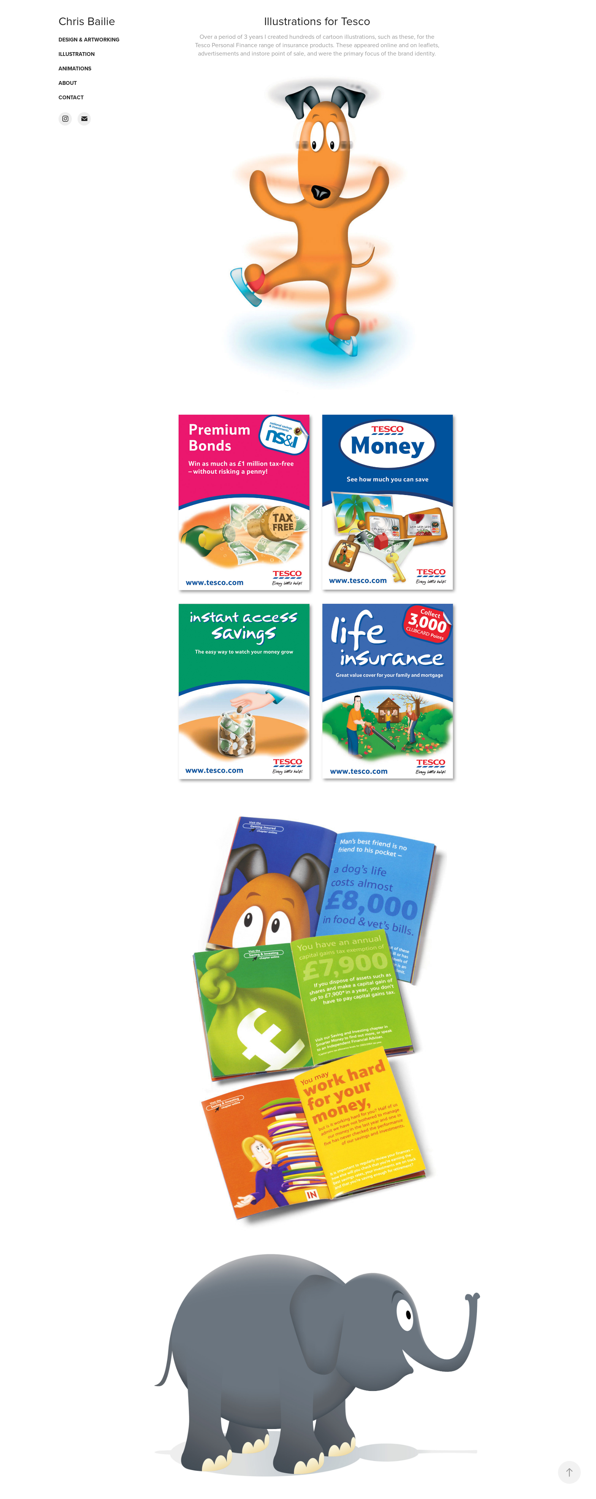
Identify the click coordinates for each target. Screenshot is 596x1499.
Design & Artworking (89, 39)
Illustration (77, 54)
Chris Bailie (87, 21)
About (68, 83)
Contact (71, 97)
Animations (75, 68)
